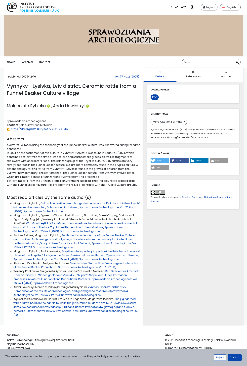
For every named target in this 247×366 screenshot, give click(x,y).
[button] (160, 160)
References (193, 74)
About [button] (10, 62)
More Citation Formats (168, 122)
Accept (235, 357)
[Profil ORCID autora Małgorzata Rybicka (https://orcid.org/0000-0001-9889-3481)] (49, 106)
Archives (28, 62)
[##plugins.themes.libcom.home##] (123, 35)
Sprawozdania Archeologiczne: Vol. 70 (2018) (87, 267)
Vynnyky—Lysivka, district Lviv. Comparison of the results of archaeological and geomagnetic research (69, 289)
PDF (154, 97)
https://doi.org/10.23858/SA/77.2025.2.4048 (37, 129)
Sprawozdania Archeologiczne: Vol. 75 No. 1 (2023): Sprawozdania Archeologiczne (68, 229)
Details (160, 74)
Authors (226, 74)
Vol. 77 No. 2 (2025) (126, 77)
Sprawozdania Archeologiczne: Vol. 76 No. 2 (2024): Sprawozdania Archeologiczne (70, 293)
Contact (44, 62)
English (229, 7)
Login (208, 7)
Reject (220, 357)
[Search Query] (208, 62)
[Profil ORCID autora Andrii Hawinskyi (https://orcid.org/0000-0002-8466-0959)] (87, 106)
